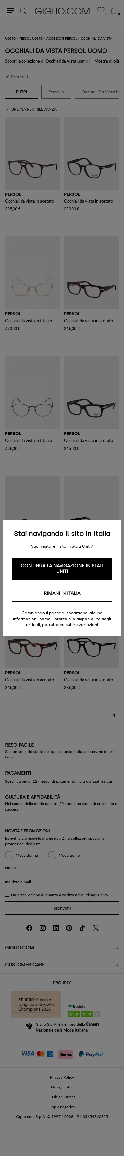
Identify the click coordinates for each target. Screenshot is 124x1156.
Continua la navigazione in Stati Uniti (62, 568)
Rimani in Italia (62, 593)
